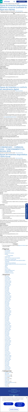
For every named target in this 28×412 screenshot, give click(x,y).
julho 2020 (7, 361)
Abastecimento (8, 372)
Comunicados (7, 250)
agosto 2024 (7, 301)
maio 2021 (7, 349)
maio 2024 (7, 304)
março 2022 (7, 336)
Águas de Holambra (22, 245)
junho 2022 (7, 333)
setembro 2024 (8, 299)
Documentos (7, 251)
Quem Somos (7, 269)
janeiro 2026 (7, 279)
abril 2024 (7, 305)
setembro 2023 (8, 314)
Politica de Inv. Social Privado (10, 259)
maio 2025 (7, 289)
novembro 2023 (8, 312)
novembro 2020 (8, 356)
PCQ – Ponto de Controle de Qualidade (12, 258)
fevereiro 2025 (8, 293)
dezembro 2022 (8, 325)
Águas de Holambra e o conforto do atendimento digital (13, 88)
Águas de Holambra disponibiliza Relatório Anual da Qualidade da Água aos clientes (13, 7)
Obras (6, 379)
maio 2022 (7, 334)
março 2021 (7, 351)
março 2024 (7, 307)
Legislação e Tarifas (9, 271)
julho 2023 (7, 317)
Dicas (6, 377)
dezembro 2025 (8, 281)
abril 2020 (7, 365)
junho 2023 (7, 318)
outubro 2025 (7, 283)
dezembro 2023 (8, 310)
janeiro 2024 (7, 309)
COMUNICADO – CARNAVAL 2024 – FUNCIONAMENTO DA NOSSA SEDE (12, 149)
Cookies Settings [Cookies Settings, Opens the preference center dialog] (14, 409)
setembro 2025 (8, 284)
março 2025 (7, 292)
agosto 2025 (7, 286)
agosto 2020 (7, 360)
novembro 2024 (8, 297)
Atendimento (7, 375)
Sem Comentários (19, 11)
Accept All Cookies (19, 404)
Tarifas (6, 386)
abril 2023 (7, 320)
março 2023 (7, 322)
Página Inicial (7, 256)
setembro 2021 (8, 344)
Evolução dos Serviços (9, 272)
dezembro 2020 (8, 355)
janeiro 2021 (7, 354)
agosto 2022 (7, 330)
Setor (6, 384)
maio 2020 (7, 364)
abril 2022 (7, 335)
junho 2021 (7, 348)
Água (6, 266)
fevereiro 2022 (8, 338)
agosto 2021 (7, 345)
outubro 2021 (7, 343)
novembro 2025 (8, 282)
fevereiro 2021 (8, 353)
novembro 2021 (8, 341)
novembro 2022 (8, 327)
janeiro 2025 (7, 294)
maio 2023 (7, 319)
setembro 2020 (8, 359)
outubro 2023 (7, 313)
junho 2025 (7, 288)
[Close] (26, 397)
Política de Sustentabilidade (10, 262)
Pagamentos (7, 381)
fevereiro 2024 (8, 308)
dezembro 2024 (8, 296)
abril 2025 (7, 291)
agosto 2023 (7, 315)
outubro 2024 (7, 298)
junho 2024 (7, 303)
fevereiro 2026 (8, 278)
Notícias (6, 254)
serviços (6, 383)
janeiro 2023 (7, 324)
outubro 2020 (7, 358)
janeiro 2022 (7, 339)
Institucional (7, 378)
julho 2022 (7, 332)
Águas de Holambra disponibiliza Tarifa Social (13, 155)
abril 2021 (7, 350)
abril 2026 (7, 276)
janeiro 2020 (7, 369)
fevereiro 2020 (8, 368)
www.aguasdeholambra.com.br (10, 116)
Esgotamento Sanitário (9, 253)
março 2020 (7, 366)
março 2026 (7, 277)
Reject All (8, 403)
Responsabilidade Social (9, 270)
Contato (6, 267)
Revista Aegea (10, 255)
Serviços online (22, 1)
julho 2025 (7, 287)
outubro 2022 (7, 328)
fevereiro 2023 (8, 323)
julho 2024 (7, 302)
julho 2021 (7, 346)
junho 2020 (7, 363)
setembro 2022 (8, 329)
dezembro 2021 (8, 340)
